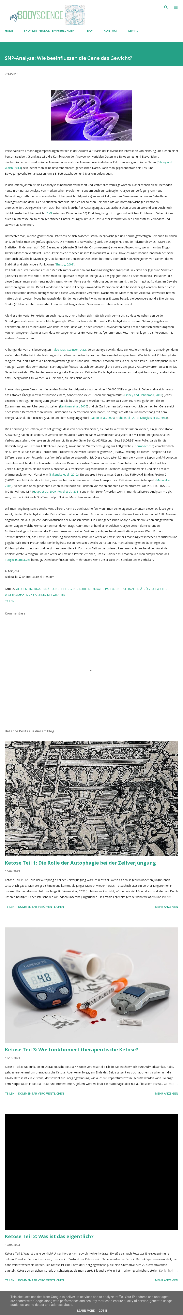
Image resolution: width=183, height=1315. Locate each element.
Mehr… (133, 30)
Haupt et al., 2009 (44, 491)
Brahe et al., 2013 (127, 418)
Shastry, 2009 (64, 264)
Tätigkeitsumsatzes (18, 560)
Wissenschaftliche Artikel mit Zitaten (35, 594)
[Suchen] (166, 7)
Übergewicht (156, 589)
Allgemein (24, 589)
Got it (103, 1310)
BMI (49, 213)
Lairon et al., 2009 (102, 418)
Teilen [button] (10, 601)
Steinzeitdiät (133, 589)
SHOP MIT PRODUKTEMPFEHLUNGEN (49, 30)
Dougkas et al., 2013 (153, 418)
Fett (64, 589)
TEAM (89, 30)
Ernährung (51, 589)
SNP (118, 589)
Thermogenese (143, 446)
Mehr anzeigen (166, 907)
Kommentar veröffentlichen (41, 907)
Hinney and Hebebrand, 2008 (143, 395)
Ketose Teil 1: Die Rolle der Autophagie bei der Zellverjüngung (80, 862)
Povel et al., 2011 (68, 491)
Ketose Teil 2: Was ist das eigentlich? (49, 1236)
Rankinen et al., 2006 (73, 406)
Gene (73, 589)
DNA (37, 589)
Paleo (109, 589)
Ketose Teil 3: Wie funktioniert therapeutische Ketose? (71, 1049)
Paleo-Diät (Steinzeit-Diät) (69, 349)
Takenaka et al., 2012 (64, 474)
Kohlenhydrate (91, 589)
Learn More (86, 1310)
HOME (9, 30)
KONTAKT (111, 30)
